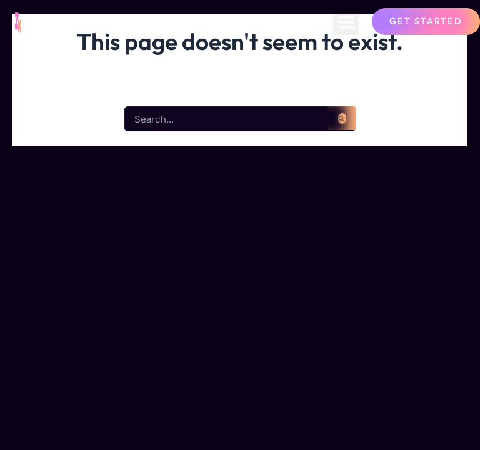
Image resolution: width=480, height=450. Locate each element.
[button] (346, 22)
